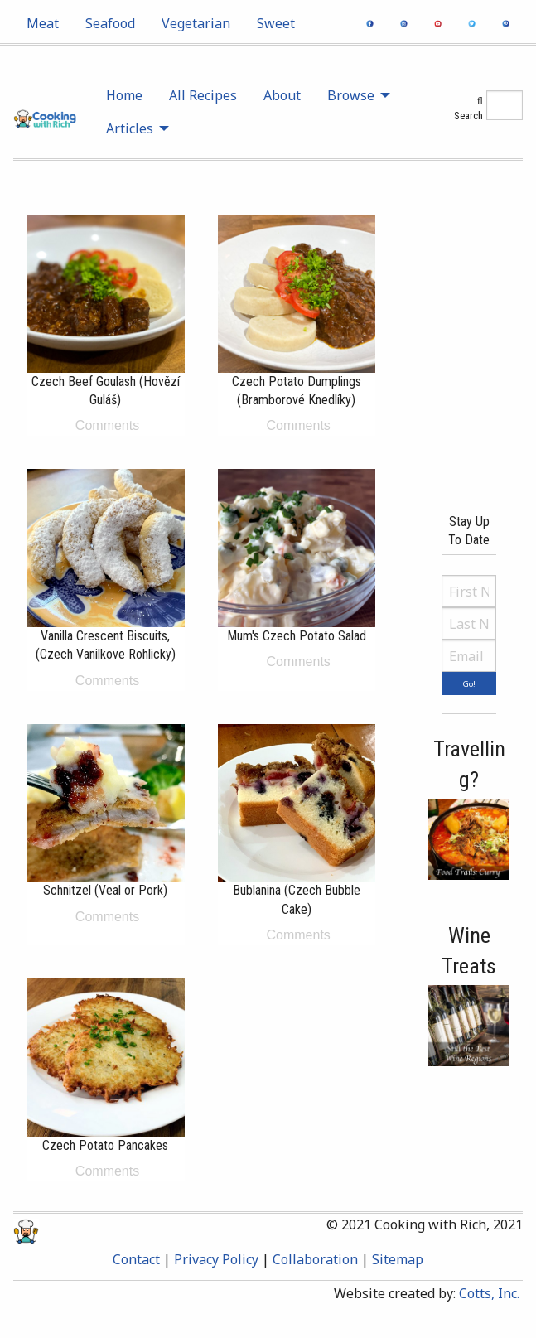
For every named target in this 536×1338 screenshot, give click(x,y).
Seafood (110, 23)
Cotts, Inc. (489, 1293)
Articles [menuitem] (129, 128)
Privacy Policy (216, 1259)
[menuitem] (42, 23)
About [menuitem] (282, 95)
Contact (136, 1259)
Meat (43, 23)
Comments (105, 425)
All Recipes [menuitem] (203, 95)
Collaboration (315, 1259)
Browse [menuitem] (350, 95)
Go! (469, 684)
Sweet (276, 23)
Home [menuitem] (124, 95)
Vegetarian (196, 23)
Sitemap (397, 1259)
